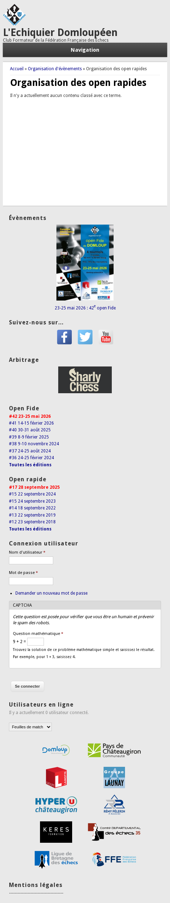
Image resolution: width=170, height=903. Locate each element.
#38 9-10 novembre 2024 (34, 443)
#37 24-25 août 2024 (30, 450)
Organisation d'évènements (55, 68)
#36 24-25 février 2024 (31, 457)
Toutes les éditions (30, 464)
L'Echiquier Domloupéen (60, 33)
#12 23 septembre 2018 (32, 521)
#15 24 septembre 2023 (32, 501)
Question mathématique (38, 633)
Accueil (17, 68)
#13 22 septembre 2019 (32, 515)
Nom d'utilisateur (27, 552)
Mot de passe (23, 572)
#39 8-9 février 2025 (29, 437)
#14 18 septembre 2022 (32, 508)
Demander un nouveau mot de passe (51, 593)
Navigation (85, 50)
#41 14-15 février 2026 (31, 423)
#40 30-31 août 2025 (30, 429)
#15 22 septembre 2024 (32, 494)
